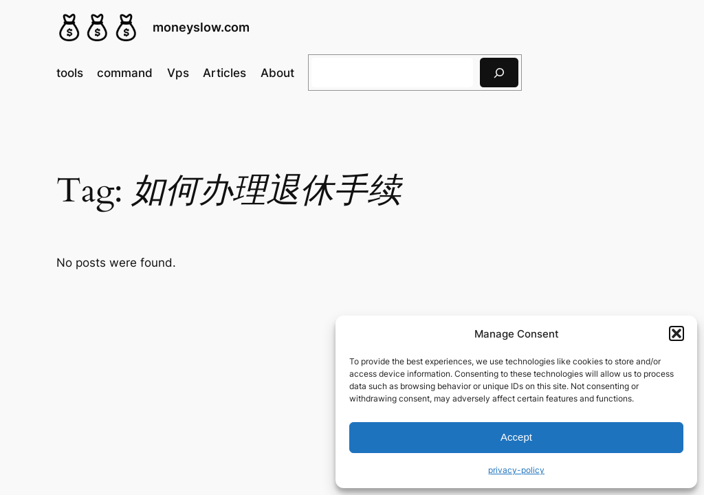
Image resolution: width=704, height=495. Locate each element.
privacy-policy (516, 470)
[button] (676, 333)
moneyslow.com (201, 27)
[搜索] (499, 72)
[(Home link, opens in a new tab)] (97, 27)
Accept (516, 437)
